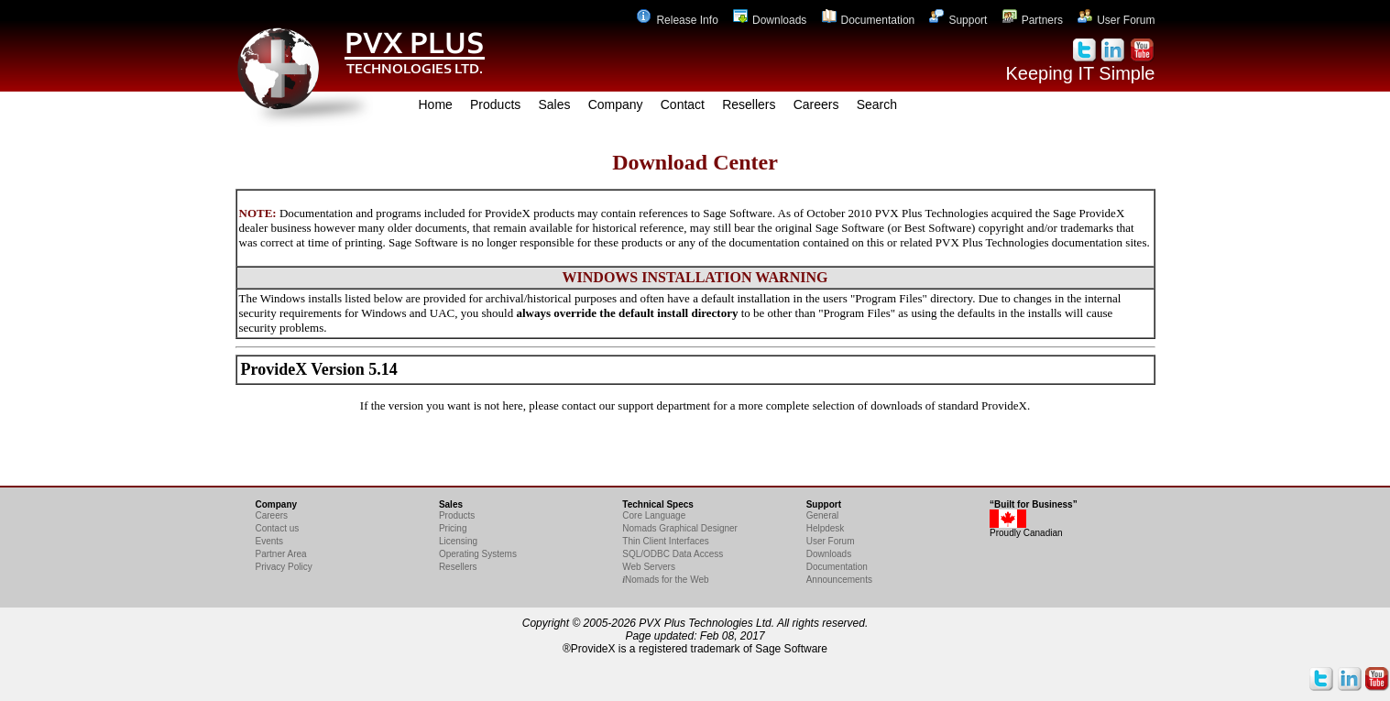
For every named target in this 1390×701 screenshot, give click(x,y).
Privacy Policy (284, 567)
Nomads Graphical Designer (680, 528)
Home (436, 104)
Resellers (748, 104)
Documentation (868, 20)
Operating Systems (478, 554)
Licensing (458, 541)
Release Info (677, 20)
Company (615, 104)
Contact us (278, 528)
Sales (554, 104)
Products (495, 104)
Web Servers (648, 567)
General (822, 515)
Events (270, 541)
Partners (1032, 20)
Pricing (453, 528)
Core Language (653, 515)
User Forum (1116, 20)
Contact (683, 104)
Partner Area (281, 554)
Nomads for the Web (665, 580)
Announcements (839, 580)
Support (958, 20)
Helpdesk (825, 528)
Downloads (769, 20)
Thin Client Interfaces (665, 541)
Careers (816, 104)
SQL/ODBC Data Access (672, 554)
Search (877, 104)
